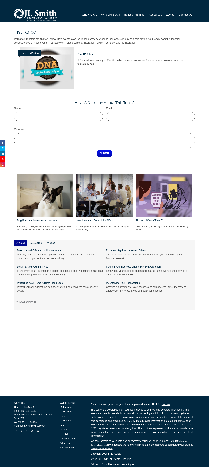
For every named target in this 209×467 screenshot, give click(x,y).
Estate (63, 416)
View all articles (26, 292)
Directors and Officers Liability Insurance (39, 241)
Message (19, 120)
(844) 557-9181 (30, 407)
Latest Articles (67, 438)
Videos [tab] (51, 233)
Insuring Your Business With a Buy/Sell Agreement (134, 257)
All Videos (65, 443)
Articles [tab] (20, 233)
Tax (62, 425)
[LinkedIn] (27, 431)
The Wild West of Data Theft (151, 211)
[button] (89, 7)
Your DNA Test (85, 45)
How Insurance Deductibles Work (94, 211)
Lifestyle (64, 434)
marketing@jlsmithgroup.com (30, 425)
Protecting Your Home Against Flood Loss (40, 273)
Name (17, 99)
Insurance (65, 420)
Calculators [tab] (36, 233)
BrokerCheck (166, 405)
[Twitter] (21, 431)
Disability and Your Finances (32, 257)
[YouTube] (32, 431)
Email (109, 99)
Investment (66, 411)
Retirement (66, 407)
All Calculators (68, 447)
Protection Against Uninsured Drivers (126, 241)
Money (63, 429)
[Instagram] (38, 431)
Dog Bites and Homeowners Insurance (38, 211)
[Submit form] (104, 144)
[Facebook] (16, 431)
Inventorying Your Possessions (123, 273)
